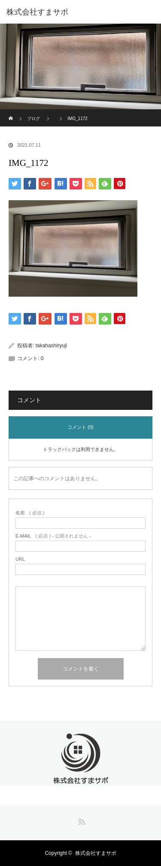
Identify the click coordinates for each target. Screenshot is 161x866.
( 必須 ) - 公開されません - (53, 536)
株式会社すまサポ (95, 853)
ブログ (33, 118)
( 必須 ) (29, 513)
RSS (80, 820)
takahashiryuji (51, 346)
